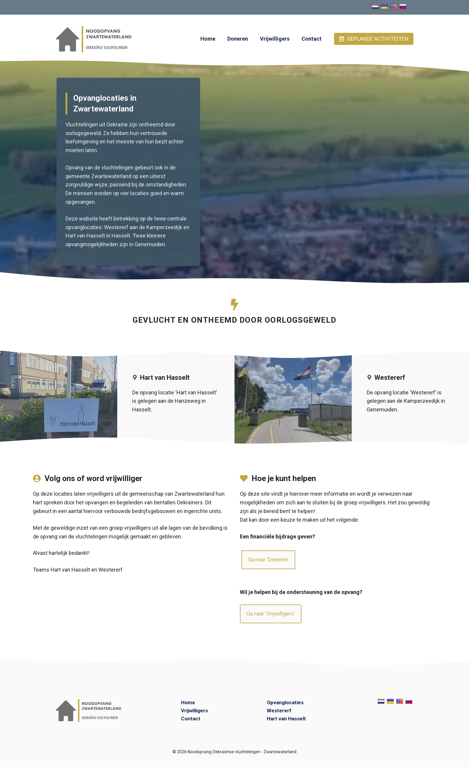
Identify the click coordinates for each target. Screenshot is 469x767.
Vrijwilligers (275, 39)
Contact (312, 39)
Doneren (237, 39)
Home (207, 39)
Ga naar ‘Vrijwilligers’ (270, 613)
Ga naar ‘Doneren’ (268, 559)
